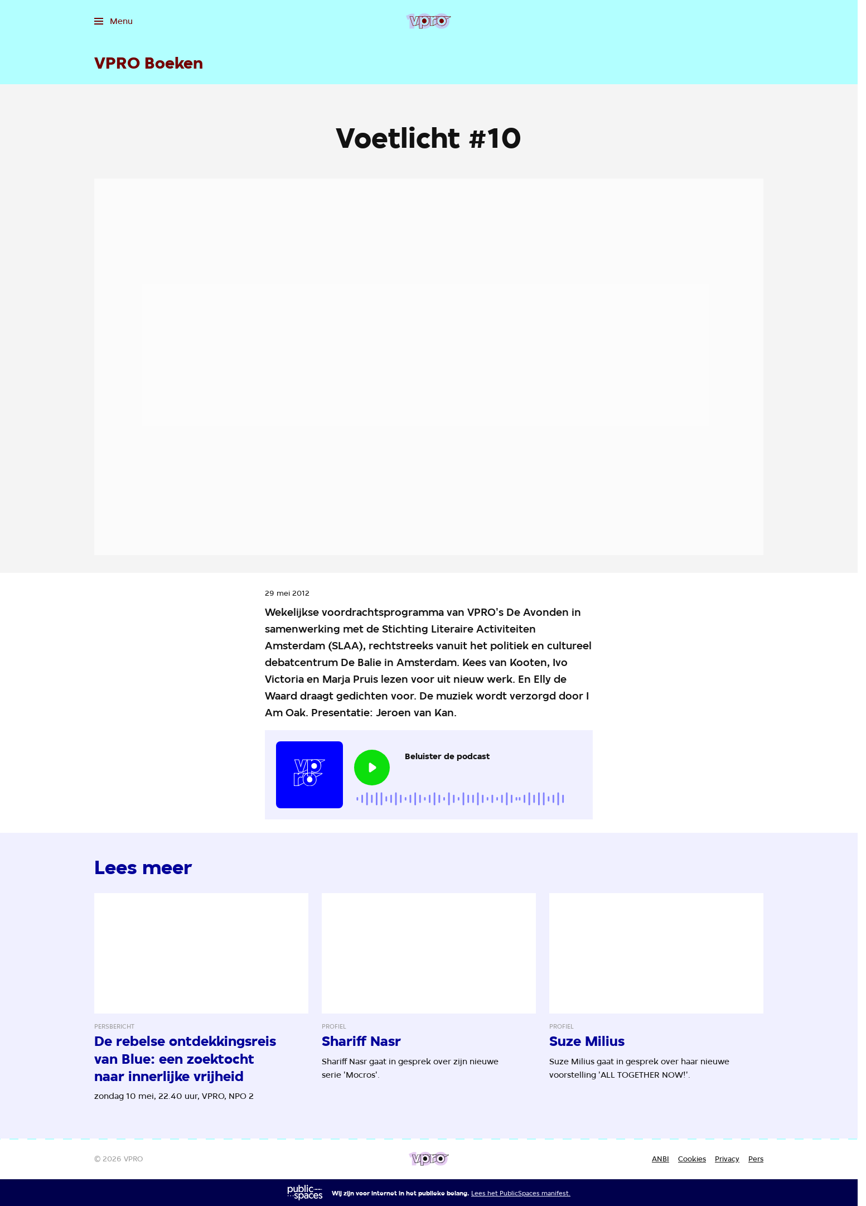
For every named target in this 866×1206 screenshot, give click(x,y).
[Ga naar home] (428, 21)
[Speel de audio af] (372, 767)
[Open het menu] (113, 21)
